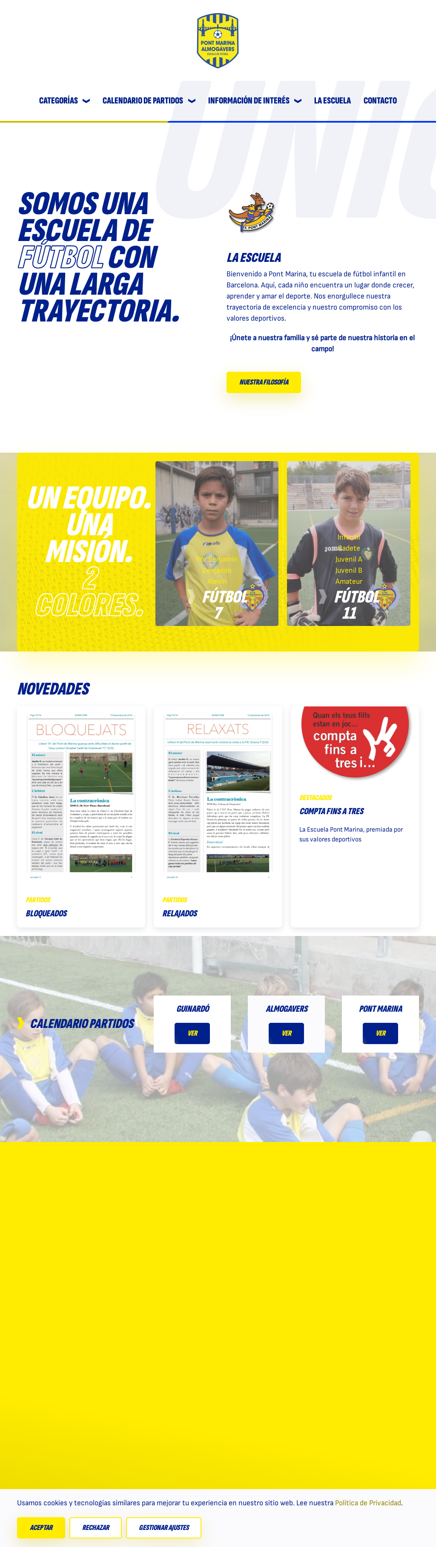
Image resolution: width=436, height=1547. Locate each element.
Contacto (380, 100)
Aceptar (41, 1527)
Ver (192, 1033)
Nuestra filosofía (263, 382)
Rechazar (95, 1527)
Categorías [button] (64, 100)
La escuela (332, 100)
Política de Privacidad (368, 1502)
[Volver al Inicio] (218, 40)
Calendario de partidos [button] (149, 100)
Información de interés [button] (255, 100)
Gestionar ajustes (164, 1527)
